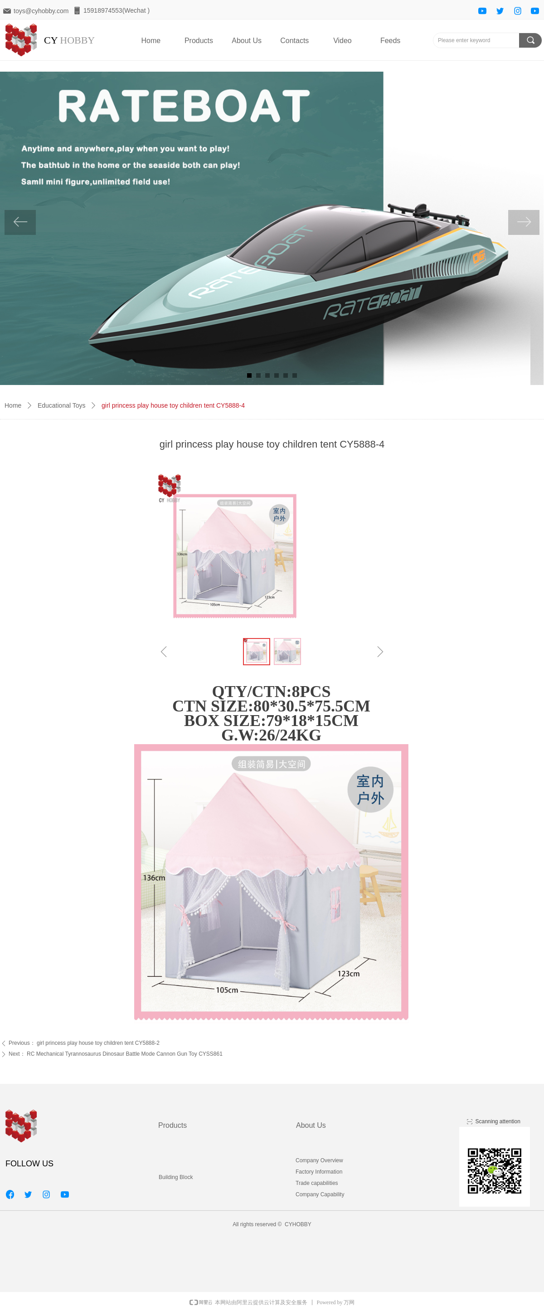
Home (13, 405)
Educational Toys (62, 405)
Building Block (176, 1177)
